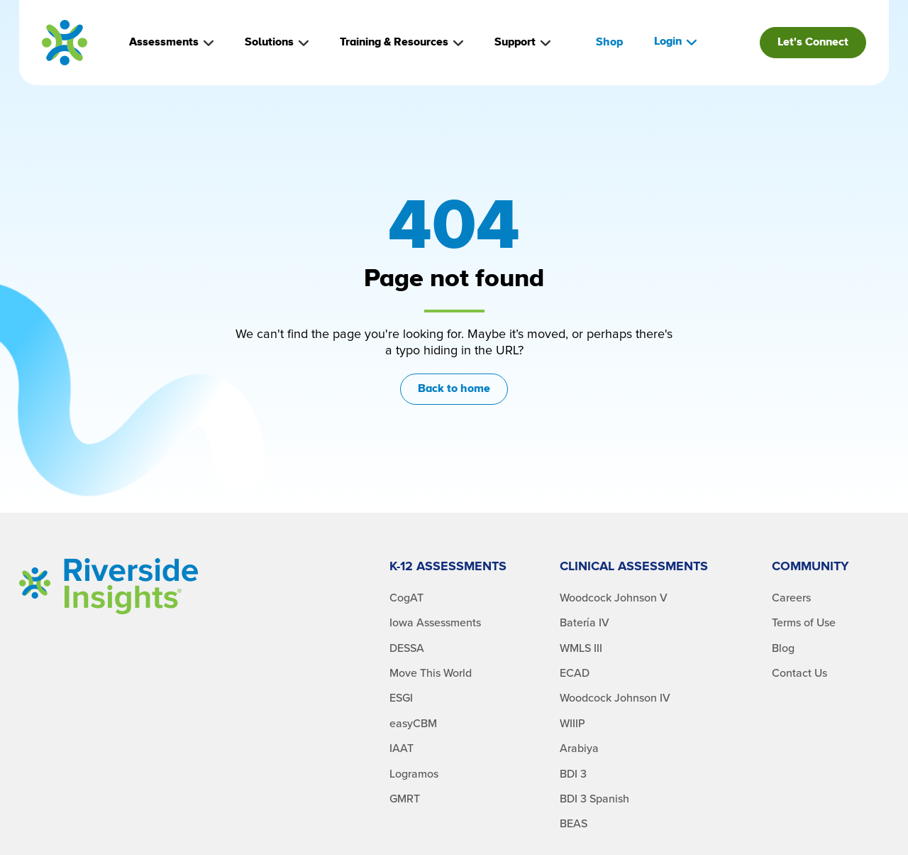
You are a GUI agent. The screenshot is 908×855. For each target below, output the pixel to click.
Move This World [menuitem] (430, 673)
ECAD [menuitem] (574, 673)
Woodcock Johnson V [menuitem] (614, 598)
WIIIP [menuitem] (572, 724)
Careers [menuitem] (791, 598)
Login (675, 41)
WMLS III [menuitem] (581, 648)
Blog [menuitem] (783, 648)
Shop (609, 42)
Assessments (171, 42)
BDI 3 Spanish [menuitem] (594, 799)
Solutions (277, 42)
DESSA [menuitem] (406, 648)
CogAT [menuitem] (406, 598)
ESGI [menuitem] (401, 698)
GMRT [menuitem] (404, 799)
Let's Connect (812, 42)
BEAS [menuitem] (573, 824)
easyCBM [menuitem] (413, 724)
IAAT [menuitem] (401, 748)
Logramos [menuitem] (413, 774)
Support (522, 42)
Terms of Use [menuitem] (804, 623)
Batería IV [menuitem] (584, 623)
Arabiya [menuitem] (579, 748)
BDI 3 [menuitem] (573, 774)
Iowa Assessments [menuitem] (435, 623)
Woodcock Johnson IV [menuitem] (615, 698)
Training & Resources (401, 42)
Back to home (454, 388)
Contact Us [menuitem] (799, 673)
